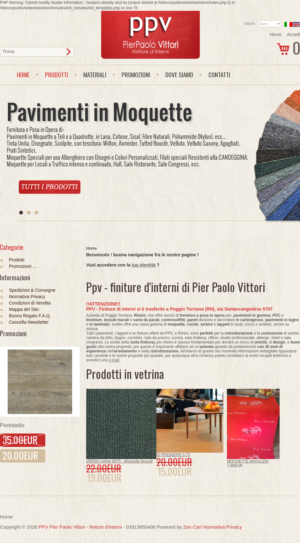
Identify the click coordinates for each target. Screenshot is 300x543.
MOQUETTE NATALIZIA (247, 461)
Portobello (12, 425)
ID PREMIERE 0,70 (173, 455)
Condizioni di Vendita (30, 302)
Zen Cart (192, 527)
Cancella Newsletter (29, 322)
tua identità (144, 265)
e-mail (114, 360)
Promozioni (13, 333)
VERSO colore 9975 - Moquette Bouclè (119, 461)
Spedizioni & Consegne (32, 290)
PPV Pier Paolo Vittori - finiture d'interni (80, 527)
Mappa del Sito (24, 309)
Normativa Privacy (27, 296)
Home (275, 34)
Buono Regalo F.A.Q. (30, 315)
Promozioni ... (22, 266)
